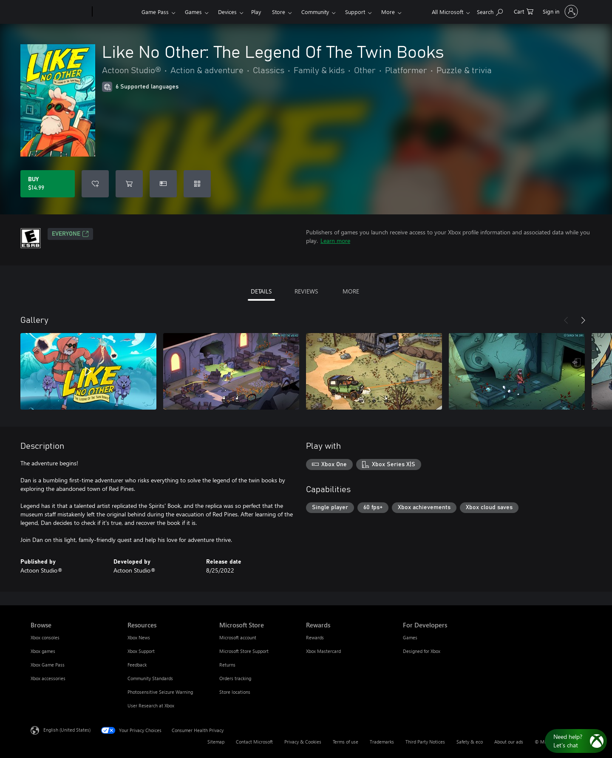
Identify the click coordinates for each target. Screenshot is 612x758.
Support (355, 11)
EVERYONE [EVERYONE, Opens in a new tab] (70, 234)
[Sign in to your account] (559, 11)
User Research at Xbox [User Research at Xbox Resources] (151, 705)
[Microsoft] (60, 11)
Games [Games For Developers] (410, 637)
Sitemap (215, 741)
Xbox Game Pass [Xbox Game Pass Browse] (48, 664)
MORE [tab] (351, 291)
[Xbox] (115, 11)
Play (256, 11)
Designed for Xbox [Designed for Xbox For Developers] (421, 651)
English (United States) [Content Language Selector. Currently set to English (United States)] (67, 729)
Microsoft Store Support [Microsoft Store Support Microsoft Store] (244, 651)
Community (315, 11)
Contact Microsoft (254, 741)
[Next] (583, 320)
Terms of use (345, 741)
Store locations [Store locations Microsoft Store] (234, 692)
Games (193, 11)
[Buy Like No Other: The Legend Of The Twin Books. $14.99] (47, 183)
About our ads (508, 741)
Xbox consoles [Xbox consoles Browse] (45, 637)
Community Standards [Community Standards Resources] (150, 678)
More (388, 11)
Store (278, 11)
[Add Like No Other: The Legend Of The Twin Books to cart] (129, 183)
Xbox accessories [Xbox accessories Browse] (48, 678)
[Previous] (566, 320)
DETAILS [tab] (261, 291)
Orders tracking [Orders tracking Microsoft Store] (235, 678)
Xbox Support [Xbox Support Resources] (141, 651)
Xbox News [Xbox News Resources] (139, 637)
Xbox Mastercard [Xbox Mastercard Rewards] (323, 651)
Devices (227, 11)
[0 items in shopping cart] (523, 11)
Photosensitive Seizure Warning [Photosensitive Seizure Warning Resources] (160, 692)
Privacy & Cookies (302, 741)
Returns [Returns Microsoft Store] (227, 664)
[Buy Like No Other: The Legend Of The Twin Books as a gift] (163, 183)
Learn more (335, 241)
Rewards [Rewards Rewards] (315, 637)
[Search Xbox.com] (490, 10)
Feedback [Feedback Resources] (137, 664)
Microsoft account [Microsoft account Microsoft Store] (237, 637)
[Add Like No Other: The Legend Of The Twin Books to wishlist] (95, 183)
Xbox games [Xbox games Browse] (43, 651)
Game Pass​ (155, 11)
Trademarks (382, 741)
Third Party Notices (425, 741)
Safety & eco (469, 741)
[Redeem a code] (197, 183)
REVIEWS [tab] (306, 291)
